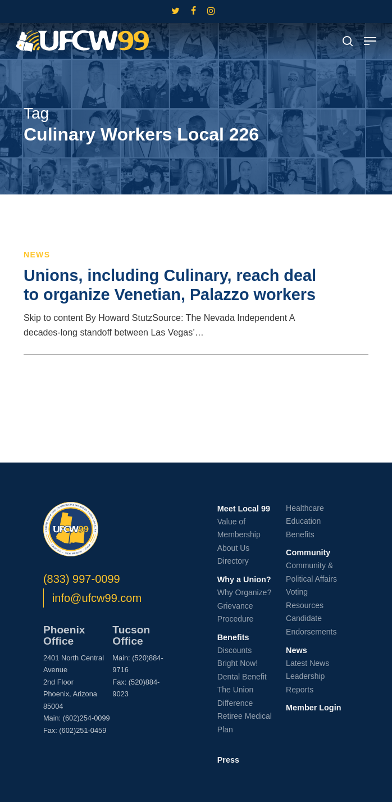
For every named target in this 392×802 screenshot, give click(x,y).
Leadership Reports (305, 683)
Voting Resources (304, 598)
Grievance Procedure (235, 612)
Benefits (233, 637)
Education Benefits (303, 527)
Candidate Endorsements (311, 625)
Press (228, 759)
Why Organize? (244, 592)
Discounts (234, 650)
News (37, 254)
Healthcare (305, 508)
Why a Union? (244, 579)
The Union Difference (235, 696)
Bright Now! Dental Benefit (242, 670)
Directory (233, 560)
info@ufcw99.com (97, 598)
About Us (233, 547)
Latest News (307, 663)
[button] (370, 41)
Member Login (313, 707)
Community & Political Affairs (311, 572)
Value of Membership (239, 528)
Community (308, 552)
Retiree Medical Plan (244, 723)
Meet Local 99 (243, 508)
